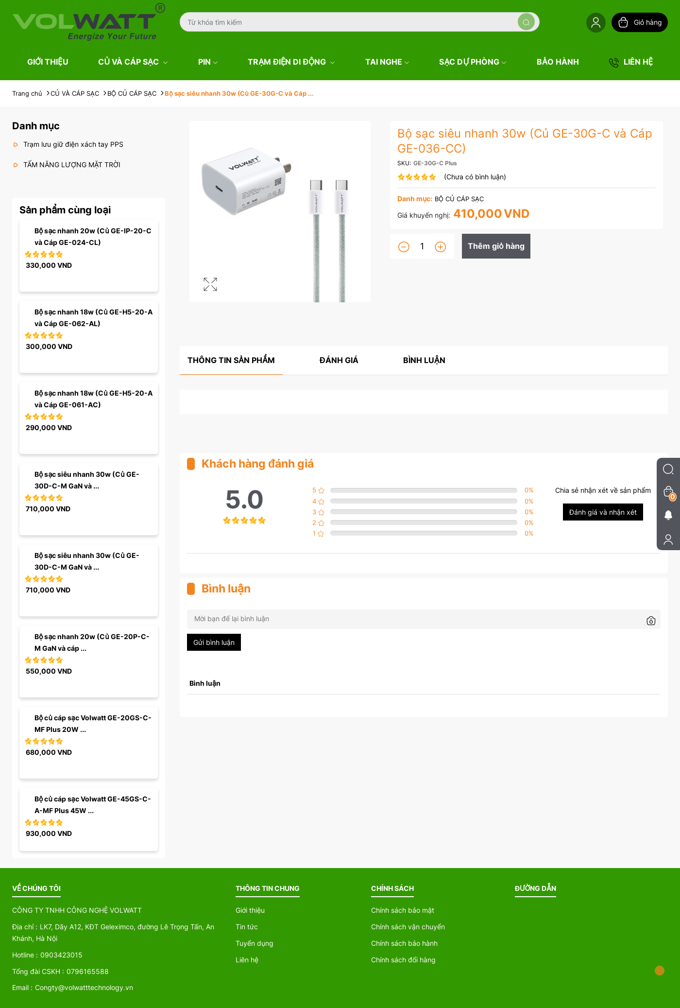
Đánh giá (339, 360)
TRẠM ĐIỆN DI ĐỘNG (291, 62)
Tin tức (247, 926)
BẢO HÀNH (558, 62)
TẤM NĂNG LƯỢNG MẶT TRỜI (66, 164)
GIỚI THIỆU (47, 62)
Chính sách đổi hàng (403, 960)
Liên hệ (247, 960)
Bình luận (424, 360)
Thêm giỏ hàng (496, 246)
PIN (208, 62)
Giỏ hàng (639, 22)
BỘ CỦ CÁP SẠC (459, 199)
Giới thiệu (250, 910)
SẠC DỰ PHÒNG (473, 62)
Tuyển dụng (254, 943)
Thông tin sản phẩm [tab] (231, 360)
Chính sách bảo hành (404, 943)
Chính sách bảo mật (402, 910)
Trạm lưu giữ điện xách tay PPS (67, 144)
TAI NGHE (387, 62)
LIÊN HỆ (631, 62)
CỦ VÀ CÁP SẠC (133, 62)
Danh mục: (414, 198)
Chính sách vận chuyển (408, 926)
